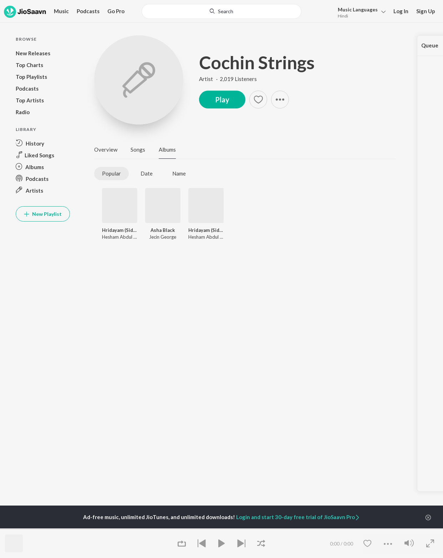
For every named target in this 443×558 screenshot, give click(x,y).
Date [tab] (147, 173)
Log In (400, 11)
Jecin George (162, 237)
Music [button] (61, 11)
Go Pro (115, 11)
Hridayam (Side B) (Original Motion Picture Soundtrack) (119, 230)
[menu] (360, 12)
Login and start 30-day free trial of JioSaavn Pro (298, 517)
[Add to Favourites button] (258, 99)
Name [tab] (179, 173)
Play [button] (222, 99)
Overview (105, 149)
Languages (358, 9)
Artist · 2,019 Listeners (228, 79)
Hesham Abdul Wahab (125, 237)
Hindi (343, 16)
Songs (138, 149)
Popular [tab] (111, 173)
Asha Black (163, 230)
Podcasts (88, 11)
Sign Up (425, 11)
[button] (280, 99)
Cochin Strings (257, 62)
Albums (167, 149)
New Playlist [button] (43, 214)
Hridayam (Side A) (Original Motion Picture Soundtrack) (206, 230)
